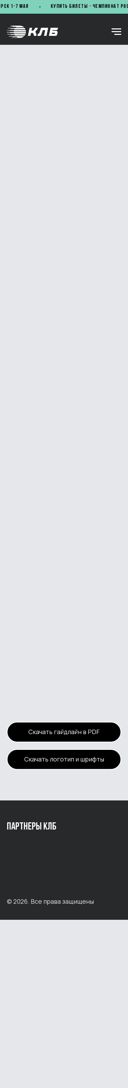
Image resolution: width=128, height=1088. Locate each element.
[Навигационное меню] (116, 31)
